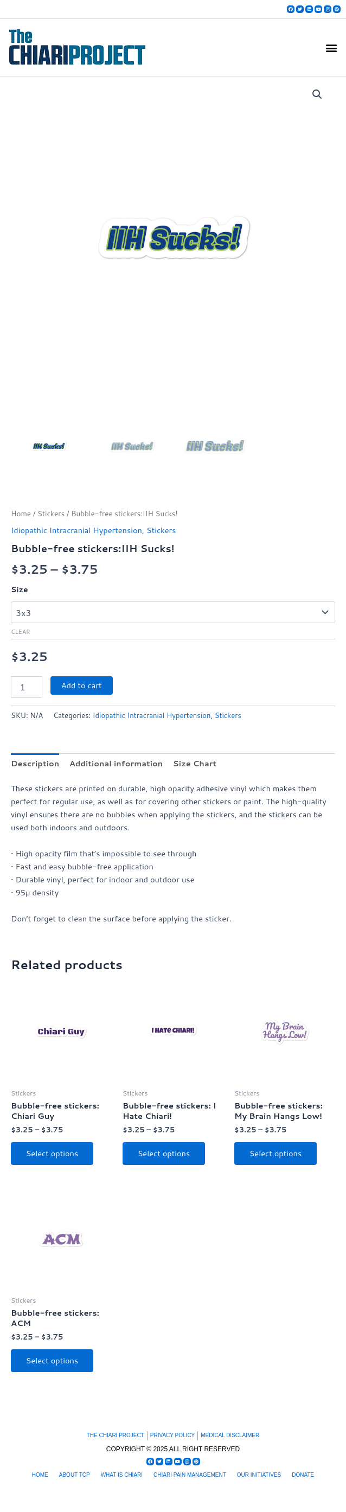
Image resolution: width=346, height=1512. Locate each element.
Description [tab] (35, 763)
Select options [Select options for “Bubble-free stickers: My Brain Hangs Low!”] (275, 1153)
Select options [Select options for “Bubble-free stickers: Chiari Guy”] (52, 1153)
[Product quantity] (26, 687)
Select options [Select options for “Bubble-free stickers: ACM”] (52, 1360)
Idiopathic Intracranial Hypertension (76, 530)
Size (19, 589)
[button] (332, 47)
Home (21, 513)
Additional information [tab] (116, 763)
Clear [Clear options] (20, 631)
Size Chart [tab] (194, 763)
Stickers (51, 513)
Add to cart (81, 685)
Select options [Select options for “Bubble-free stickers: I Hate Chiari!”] (164, 1153)
